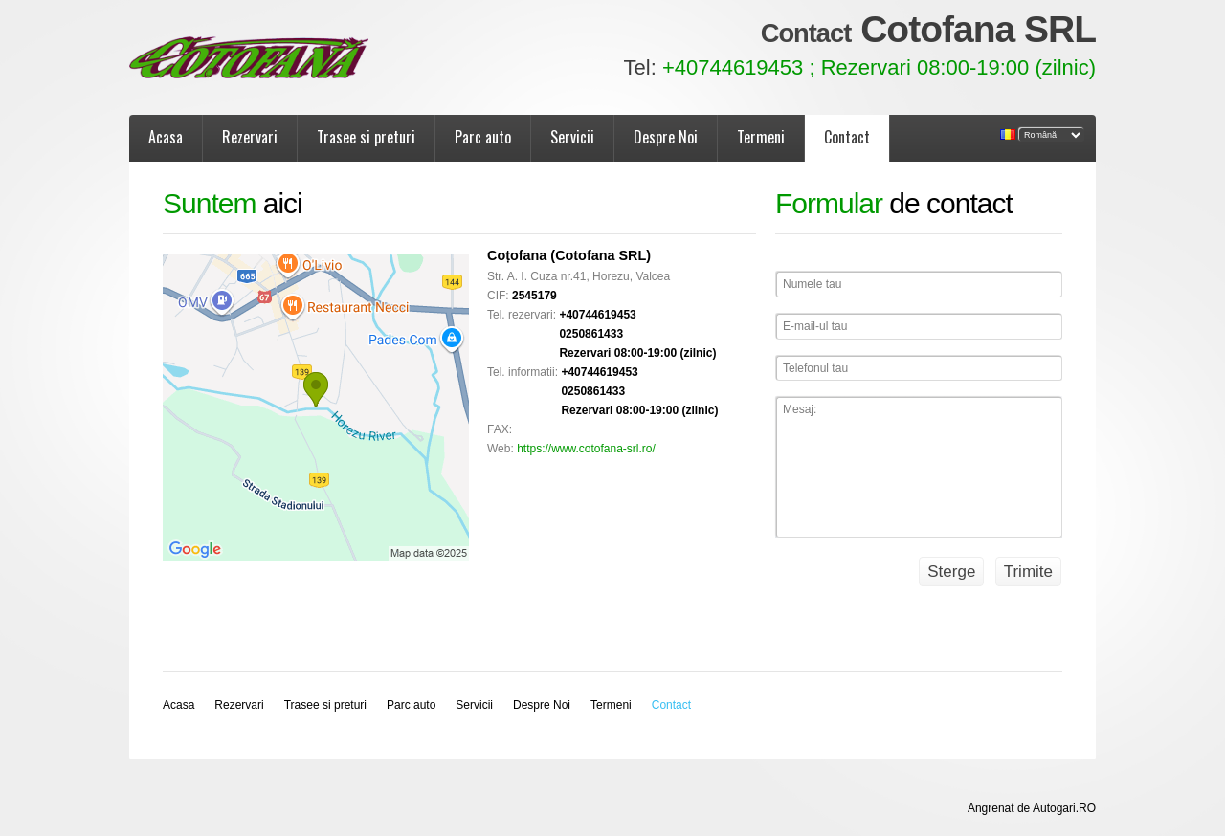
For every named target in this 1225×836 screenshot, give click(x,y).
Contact (847, 136)
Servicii (572, 136)
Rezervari (250, 136)
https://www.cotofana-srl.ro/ (586, 448)
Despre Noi (666, 136)
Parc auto (483, 136)
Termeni (761, 136)
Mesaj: (919, 467)
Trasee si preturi (366, 136)
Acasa (165, 136)
